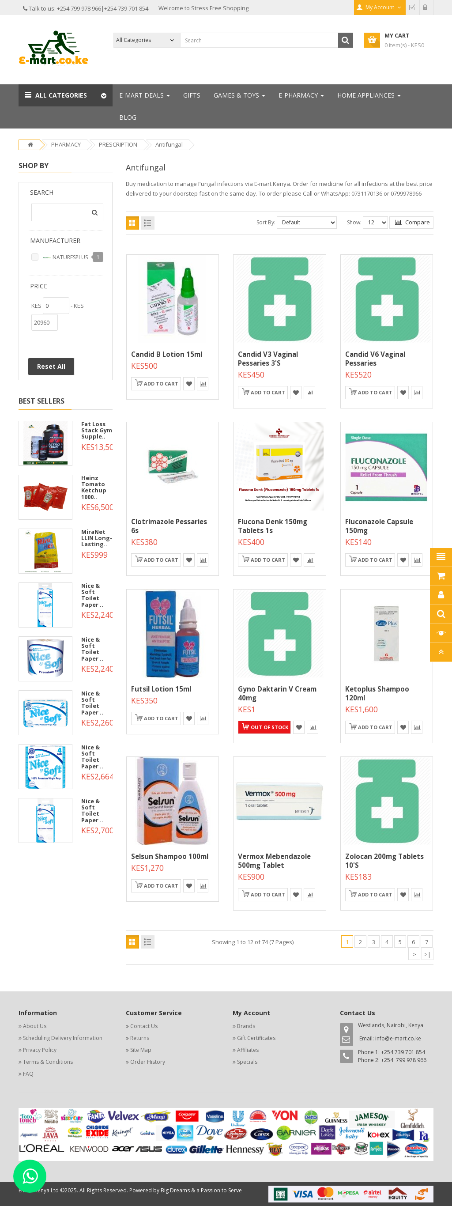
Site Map (140, 1050)
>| (427, 954)
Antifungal (169, 144)
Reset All (51, 366)
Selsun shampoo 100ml (169, 856)
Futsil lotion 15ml (161, 688)
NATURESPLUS (65, 257)
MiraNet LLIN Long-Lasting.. (96, 538)
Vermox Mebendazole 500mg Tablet (274, 861)
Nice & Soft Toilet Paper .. (92, 595)
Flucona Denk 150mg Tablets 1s (272, 526)
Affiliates (248, 1050)
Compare (412, 222)
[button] (66, 95)
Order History (147, 1062)
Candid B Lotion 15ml (166, 354)
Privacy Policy (39, 1050)
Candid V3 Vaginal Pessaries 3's (268, 358)
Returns (139, 1038)
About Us (34, 1026)
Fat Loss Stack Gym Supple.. (96, 430)
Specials (247, 1062)
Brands (246, 1026)
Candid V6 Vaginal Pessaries (375, 358)
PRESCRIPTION (118, 144)
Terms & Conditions (48, 1062)
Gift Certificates (256, 1038)
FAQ (28, 1073)
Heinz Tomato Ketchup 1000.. (93, 487)
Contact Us (144, 1026)
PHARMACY (66, 144)
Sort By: (265, 222)
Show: (354, 222)
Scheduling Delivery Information (62, 1038)
